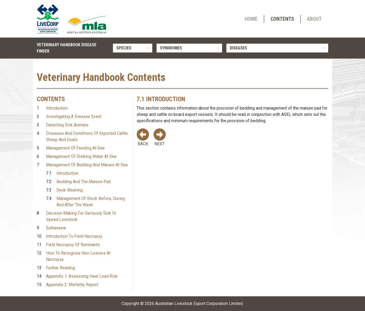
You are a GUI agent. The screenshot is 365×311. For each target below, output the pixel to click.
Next (159, 137)
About (314, 19)
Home (251, 19)
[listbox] (132, 48)
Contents (282, 19)
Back (143, 137)
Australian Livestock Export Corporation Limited (199, 303)
